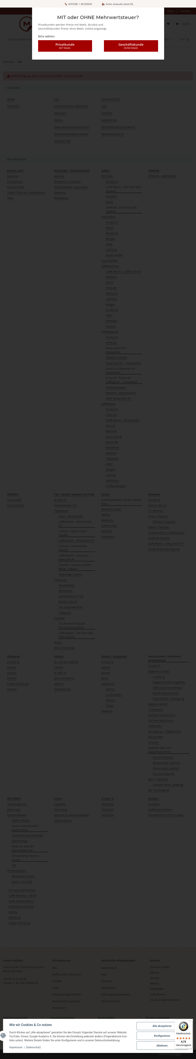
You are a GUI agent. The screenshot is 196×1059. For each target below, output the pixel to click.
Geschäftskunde (131, 37)
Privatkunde (65, 37)
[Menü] (190, 1022)
